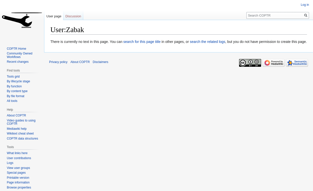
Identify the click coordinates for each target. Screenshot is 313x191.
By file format (15, 96)
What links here (17, 153)
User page (53, 16)
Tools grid (13, 76)
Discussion (73, 16)
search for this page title (142, 42)
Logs (10, 163)
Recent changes (18, 61)
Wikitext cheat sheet (20, 133)
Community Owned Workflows (19, 55)
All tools (12, 101)
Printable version (18, 177)
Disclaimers (100, 62)
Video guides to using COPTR (21, 122)
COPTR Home (16, 48)
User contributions (19, 158)
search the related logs (207, 42)
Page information (18, 182)
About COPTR (16, 115)
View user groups (18, 168)
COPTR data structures (22, 138)
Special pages (16, 172)
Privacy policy (58, 62)
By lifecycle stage (18, 81)
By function (14, 86)
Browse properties (19, 187)
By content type (17, 91)
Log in (305, 5)
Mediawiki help (17, 129)
